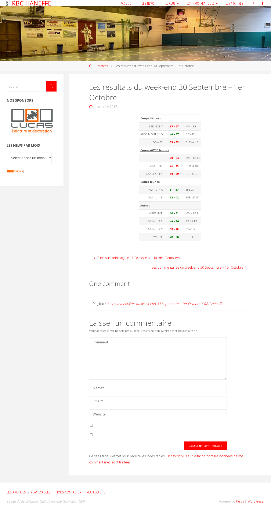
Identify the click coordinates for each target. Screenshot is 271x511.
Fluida (239, 501)
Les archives (16, 492)
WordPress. (256, 501)
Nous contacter (68, 492)
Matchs (103, 66)
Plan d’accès (41, 492)
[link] (253, 3)
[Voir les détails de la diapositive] (32, 122)
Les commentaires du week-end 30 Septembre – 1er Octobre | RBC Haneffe (165, 303)
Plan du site (96, 492)
